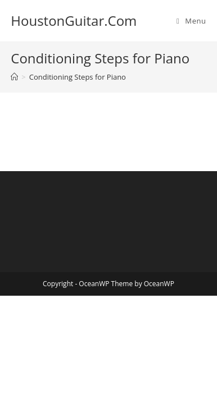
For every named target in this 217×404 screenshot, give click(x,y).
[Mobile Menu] (191, 21)
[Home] (14, 77)
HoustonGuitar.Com (74, 20)
